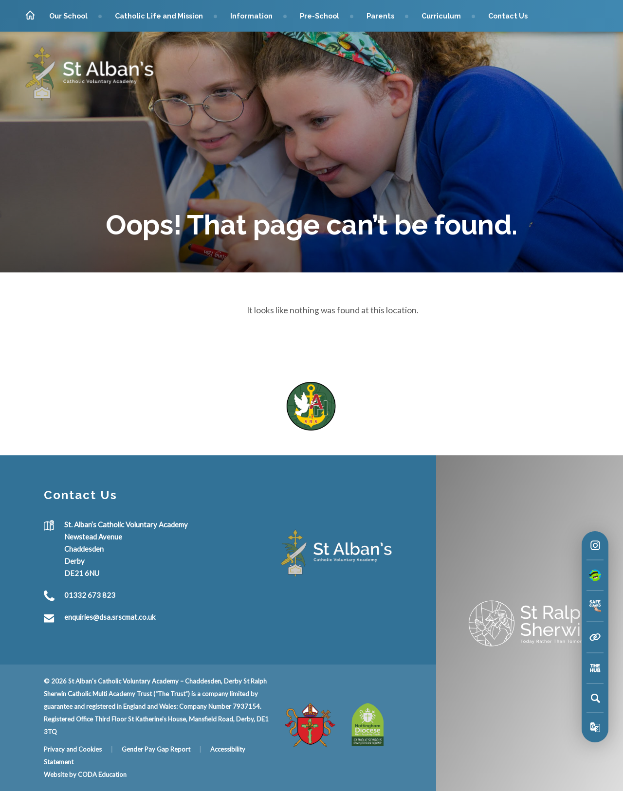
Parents (380, 16)
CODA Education (102, 774)
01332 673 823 (89, 595)
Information (251, 16)
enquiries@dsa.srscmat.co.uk (109, 617)
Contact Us (508, 16)
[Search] (595, 698)
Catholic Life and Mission (159, 16)
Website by (61, 774)
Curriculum (441, 16)
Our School (68, 16)
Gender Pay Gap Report (156, 749)
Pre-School (319, 16)
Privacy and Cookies (73, 749)
